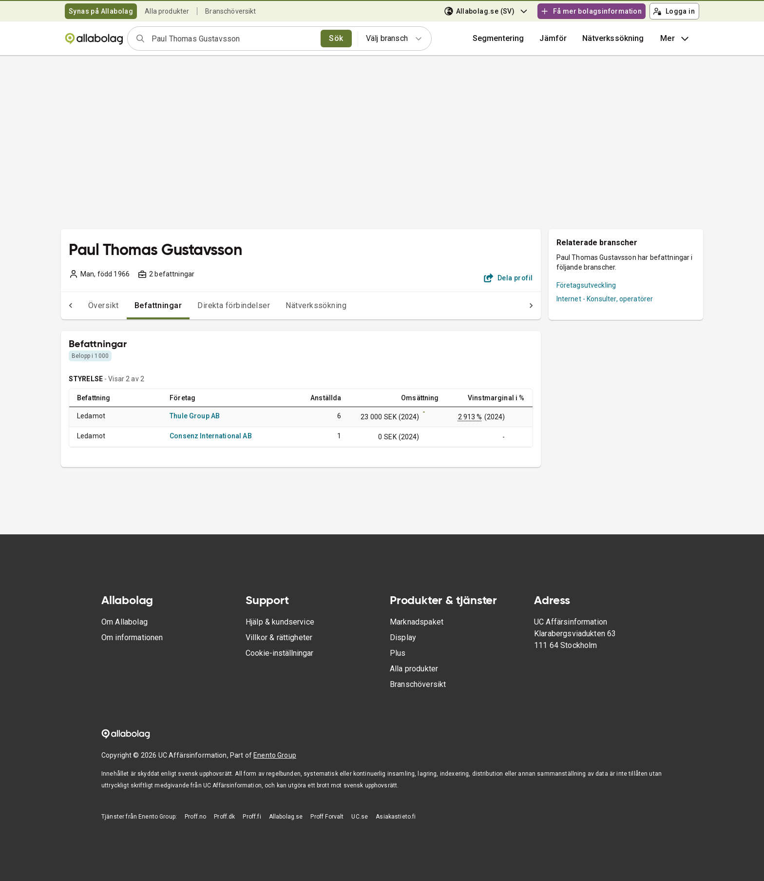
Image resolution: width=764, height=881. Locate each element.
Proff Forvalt (327, 816)
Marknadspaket (416, 621)
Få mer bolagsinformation (591, 11)
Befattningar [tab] (139, 305)
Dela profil (508, 278)
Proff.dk (224, 816)
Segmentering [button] (498, 38)
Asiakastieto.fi (396, 816)
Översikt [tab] (84, 305)
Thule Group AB (195, 416)
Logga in (674, 11)
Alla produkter (167, 11)
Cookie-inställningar (279, 653)
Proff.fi (252, 816)
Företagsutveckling (586, 285)
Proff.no (195, 816)
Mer (675, 38)
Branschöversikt (230, 11)
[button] (553, 38)
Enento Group (274, 755)
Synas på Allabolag (101, 11)
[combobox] (233, 38)
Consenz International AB (211, 436)
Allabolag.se (286, 816)
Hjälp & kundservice (280, 621)
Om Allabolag (124, 621)
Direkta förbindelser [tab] (214, 305)
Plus (398, 653)
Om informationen (132, 637)
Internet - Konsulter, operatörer (604, 299)
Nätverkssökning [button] (613, 38)
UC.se (359, 816)
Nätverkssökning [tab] (296, 305)
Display (403, 637)
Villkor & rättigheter (279, 637)
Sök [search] (336, 38)
